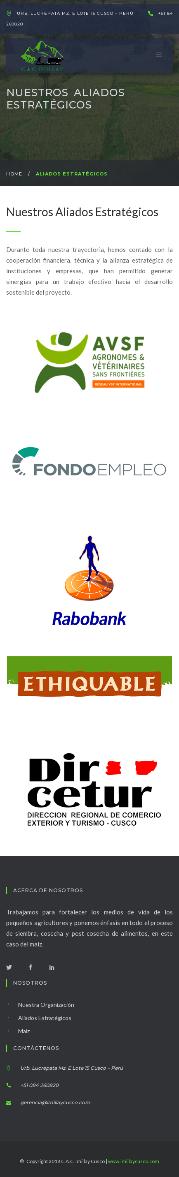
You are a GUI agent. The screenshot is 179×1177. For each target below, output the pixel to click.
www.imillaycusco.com (133, 1161)
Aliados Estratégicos (38, 1017)
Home (14, 174)
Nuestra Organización (40, 1004)
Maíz (18, 1030)
